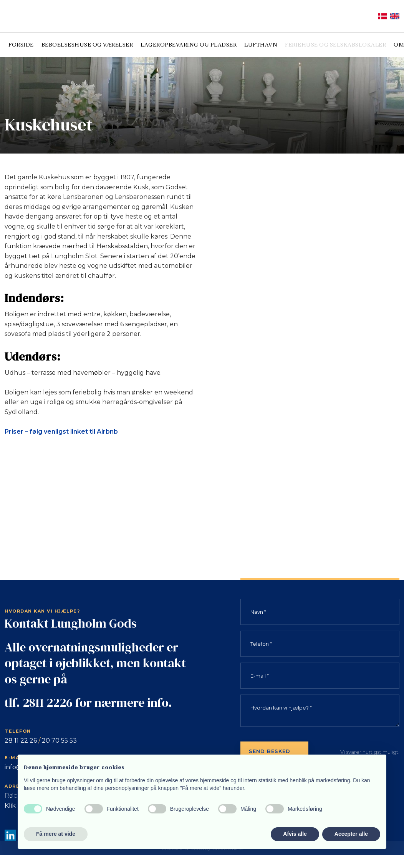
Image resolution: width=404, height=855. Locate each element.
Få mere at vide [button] (55, 834)
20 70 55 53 (59, 740)
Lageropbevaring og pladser (189, 44)
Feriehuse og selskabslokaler (335, 44)
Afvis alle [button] (294, 834)
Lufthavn (260, 44)
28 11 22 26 (21, 740)
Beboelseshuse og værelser (87, 44)
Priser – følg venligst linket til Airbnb (61, 431)
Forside (21, 44)
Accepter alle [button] (351, 834)
